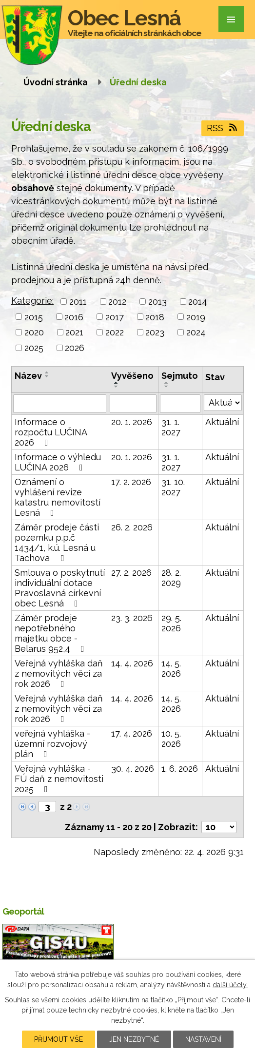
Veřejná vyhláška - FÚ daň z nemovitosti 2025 (59, 778)
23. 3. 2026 (132, 618)
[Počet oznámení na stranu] (218, 827)
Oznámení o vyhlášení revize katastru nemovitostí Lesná (57, 497)
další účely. (230, 985)
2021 (74, 332)
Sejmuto (179, 375)
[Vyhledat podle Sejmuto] (180, 403)
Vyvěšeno (132, 375)
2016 (73, 317)
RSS (223, 128)
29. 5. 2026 (171, 623)
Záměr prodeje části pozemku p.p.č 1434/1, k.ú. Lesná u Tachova (57, 542)
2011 (78, 301)
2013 (157, 301)
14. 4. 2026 (132, 663)
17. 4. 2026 (131, 733)
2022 (114, 332)
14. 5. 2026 (171, 668)
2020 (34, 332)
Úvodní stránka (55, 82)
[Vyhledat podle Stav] (223, 402)
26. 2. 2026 (132, 527)
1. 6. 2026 (179, 768)
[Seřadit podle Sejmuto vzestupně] (166, 383)
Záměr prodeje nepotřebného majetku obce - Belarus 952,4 (51, 633)
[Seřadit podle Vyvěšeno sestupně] (116, 387)
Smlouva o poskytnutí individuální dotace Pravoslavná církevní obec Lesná (60, 587)
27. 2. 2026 (131, 572)
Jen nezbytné (134, 1039)
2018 (154, 317)
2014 (197, 301)
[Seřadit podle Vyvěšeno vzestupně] (116, 383)
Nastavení (203, 1039)
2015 (33, 317)
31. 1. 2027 (170, 427)
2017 (114, 317)
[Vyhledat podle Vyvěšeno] (133, 403)
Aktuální (222, 422)
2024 (196, 332)
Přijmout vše (58, 1039)
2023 (154, 332)
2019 (195, 317)
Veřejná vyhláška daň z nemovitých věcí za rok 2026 (59, 673)
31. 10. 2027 (173, 487)
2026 (74, 348)
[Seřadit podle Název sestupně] (47, 376)
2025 (33, 348)
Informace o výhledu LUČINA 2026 (58, 462)
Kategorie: (32, 300)
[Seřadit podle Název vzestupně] (47, 372)
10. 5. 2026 (171, 738)
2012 (117, 301)
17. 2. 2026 (131, 482)
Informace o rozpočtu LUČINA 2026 (51, 432)
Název (28, 375)
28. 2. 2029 (171, 577)
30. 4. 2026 (132, 768)
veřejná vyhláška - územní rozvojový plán (52, 743)
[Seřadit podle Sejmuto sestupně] (166, 387)
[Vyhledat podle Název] (59, 403)
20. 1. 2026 (131, 422)
